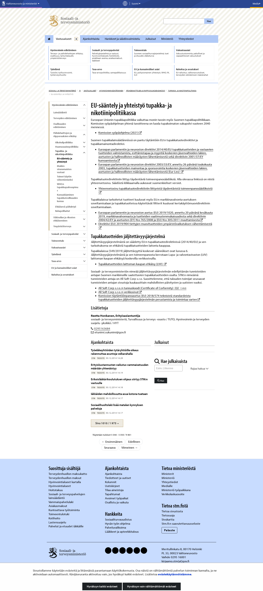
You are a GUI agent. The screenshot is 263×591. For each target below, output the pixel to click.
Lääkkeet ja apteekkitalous (122, 531)
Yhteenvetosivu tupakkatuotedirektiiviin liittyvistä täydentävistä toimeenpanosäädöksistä (155, 188)
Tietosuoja (168, 515)
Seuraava (110, 447)
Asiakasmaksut (58, 506)
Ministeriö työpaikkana (176, 490)
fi (80, 90)
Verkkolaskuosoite (173, 494)
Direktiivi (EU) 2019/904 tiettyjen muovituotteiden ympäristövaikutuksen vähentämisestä (155, 224)
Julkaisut (150, 39)
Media (256, 3)
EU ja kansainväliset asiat (64, 267)
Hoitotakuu (56, 490)
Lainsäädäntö (60, 112)
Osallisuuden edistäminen (59, 125)
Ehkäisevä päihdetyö (65, 206)
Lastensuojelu (58, 522)
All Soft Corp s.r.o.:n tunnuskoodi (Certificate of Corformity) (142, 288)
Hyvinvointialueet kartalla (65, 482)
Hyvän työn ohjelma (117, 523)
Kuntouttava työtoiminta (64, 510)
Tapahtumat (112, 494)
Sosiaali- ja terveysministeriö (62, 90)
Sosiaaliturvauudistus (118, 519)
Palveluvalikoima (115, 527)
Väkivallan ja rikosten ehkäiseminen (64, 219)
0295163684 (102, 328)
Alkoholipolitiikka (64, 142)
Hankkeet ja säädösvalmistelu (122, 39)
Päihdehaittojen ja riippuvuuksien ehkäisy (145, 90)
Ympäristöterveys (62, 226)
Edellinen (134, 441)
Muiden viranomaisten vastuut (64, 169)
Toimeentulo (57, 240)
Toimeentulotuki (59, 514)
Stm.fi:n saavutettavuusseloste (181, 523)
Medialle (167, 486)
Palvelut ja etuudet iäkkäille (66, 526)
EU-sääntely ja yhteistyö (64, 160)
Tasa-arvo (56, 261)
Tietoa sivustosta (172, 511)
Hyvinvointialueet (60, 486)
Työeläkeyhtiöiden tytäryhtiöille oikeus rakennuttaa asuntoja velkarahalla (115, 351)
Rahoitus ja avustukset (62, 274)
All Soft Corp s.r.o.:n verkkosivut (120, 292)
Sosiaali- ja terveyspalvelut (65, 234)
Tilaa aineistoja (114, 490)
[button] (107, 423)
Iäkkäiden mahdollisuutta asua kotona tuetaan (119, 394)
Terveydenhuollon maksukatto (68, 474)
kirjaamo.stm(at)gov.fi (175, 561)
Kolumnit (111, 482)
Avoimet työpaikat (116, 498)
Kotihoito (54, 518)
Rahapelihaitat (62, 211)
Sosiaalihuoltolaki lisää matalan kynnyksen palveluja (117, 406)
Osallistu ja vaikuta (117, 502)
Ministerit (168, 474)
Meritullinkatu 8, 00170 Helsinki (182, 549)
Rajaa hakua (200, 368)
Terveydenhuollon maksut (65, 478)
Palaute (169, 530)
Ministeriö (167, 39)
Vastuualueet (63, 39)
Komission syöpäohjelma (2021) (120, 132)
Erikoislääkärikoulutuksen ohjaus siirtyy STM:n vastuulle (119, 381)
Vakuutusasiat (58, 247)
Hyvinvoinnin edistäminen (111, 90)
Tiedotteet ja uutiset (118, 478)
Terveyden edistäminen (65, 118)
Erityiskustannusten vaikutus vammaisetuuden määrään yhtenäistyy (119, 366)
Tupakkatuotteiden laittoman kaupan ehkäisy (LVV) (132, 264)
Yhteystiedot (186, 39)
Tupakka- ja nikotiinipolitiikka (182, 90)
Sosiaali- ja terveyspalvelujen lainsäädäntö (67, 496)
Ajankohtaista (91, 39)
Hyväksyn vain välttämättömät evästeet (151, 586)
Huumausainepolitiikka (66, 146)
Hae (209, 21)
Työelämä (56, 254)
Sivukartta (168, 519)
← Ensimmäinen (112, 441)
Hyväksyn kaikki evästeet (102, 586)
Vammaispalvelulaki (61, 502)
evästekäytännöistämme (174, 574)
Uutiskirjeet (113, 486)
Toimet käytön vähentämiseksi (65, 178)
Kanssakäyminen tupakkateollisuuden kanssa (67, 198)
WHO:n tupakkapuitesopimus (67, 187)
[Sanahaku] (168, 368)
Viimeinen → (129, 447)
